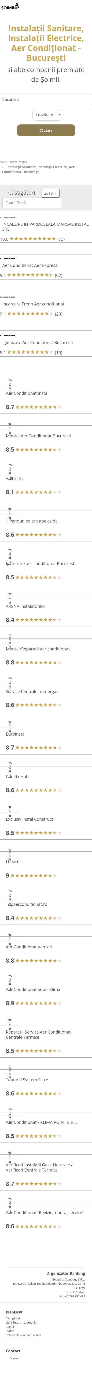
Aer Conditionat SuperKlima (33, 989)
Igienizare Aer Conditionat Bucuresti (37, 342)
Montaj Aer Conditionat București (38, 436)
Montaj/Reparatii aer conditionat (38, 649)
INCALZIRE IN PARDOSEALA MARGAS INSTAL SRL (45, 226)
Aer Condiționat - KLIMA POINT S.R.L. (42, 1122)
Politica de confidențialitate (23, 1335)
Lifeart (12, 861)
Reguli (10, 1327)
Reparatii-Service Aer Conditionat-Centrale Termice (39, 1034)
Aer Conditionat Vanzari (29, 947)
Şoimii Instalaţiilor (13, 162)
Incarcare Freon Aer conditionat (33, 304)
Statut (10, 1331)
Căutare (46, 130)
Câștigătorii (13, 1318)
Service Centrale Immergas (32, 691)
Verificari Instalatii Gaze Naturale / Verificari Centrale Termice (39, 1167)
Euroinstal (16, 734)
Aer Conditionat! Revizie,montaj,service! (44, 1212)
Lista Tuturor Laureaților (22, 1322)
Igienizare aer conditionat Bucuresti (40, 563)
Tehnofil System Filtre (27, 1079)
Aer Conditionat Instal (27, 393)
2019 (49, 193)
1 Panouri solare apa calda (32, 521)
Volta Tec (15, 478)
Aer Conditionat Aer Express (29, 265)
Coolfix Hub (17, 776)
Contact (15, 1358)
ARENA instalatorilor (25, 606)
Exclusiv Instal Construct (29, 819)
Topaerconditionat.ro (26, 904)
